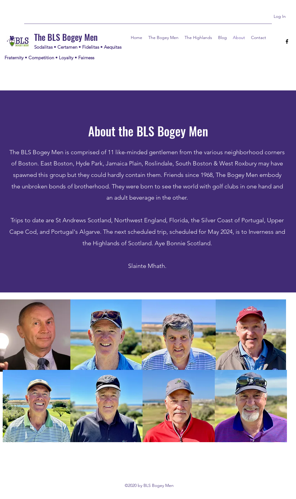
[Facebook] (287, 41)
